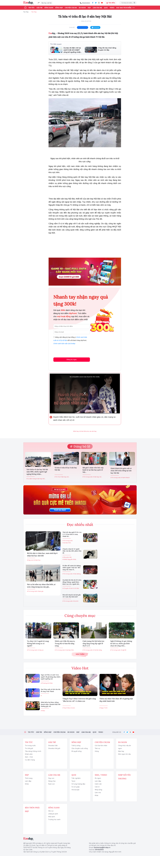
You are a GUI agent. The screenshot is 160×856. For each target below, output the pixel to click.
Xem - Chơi (29, 757)
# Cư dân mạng (31, 478)
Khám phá (28, 754)
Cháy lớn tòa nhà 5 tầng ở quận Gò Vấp (107, 49)
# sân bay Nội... (41, 478)
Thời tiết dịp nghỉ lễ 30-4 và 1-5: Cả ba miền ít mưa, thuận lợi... (72, 534)
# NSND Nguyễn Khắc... (70, 559)
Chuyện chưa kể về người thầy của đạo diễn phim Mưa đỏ (72, 551)
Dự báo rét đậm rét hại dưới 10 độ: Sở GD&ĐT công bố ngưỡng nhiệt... (72, 50)
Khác (96, 795)
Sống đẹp (59, 8)
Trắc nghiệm (76, 778)
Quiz (106, 8)
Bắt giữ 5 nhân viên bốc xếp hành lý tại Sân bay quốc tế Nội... (93, 470)
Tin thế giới (29, 748)
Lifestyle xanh (53, 814)
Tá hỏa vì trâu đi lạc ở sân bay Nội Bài (66, 469)
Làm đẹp (28, 781)
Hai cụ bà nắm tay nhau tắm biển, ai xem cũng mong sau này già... (41, 585)
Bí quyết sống (77, 751)
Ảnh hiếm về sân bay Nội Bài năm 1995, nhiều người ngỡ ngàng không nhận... (37, 471)
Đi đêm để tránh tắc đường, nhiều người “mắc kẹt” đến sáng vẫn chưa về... (72, 567)
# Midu (43, 710)
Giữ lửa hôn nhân (101, 745)
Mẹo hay (121, 751)
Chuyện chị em (71, 8)
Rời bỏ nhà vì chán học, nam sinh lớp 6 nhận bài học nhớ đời (42, 554)
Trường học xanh (54, 819)
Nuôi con (51, 784)
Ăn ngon (82, 8)
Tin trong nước (30, 745)
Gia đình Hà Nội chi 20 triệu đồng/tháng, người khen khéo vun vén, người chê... (72, 582)
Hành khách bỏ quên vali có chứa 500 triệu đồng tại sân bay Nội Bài (121, 470)
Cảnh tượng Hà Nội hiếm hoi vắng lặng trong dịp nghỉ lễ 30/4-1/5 (93, 643)
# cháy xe (40, 650)
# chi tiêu (76, 588)
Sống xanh (48, 8)
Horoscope (75, 790)
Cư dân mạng (30, 760)
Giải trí (39, 8)
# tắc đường (77, 574)
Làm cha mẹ (97, 8)
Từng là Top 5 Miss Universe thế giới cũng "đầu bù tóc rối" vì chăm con (79, 700)
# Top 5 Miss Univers (69, 708)
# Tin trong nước (88, 477)
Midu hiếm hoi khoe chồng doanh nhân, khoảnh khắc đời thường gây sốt (50, 704)
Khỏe (27, 784)
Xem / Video (101, 775)
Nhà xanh (51, 817)
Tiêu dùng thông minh (33, 751)
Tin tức (31, 8)
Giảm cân (98, 784)
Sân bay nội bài (46, 3)
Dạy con (51, 778)
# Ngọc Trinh (103, 708)
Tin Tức (26, 12)
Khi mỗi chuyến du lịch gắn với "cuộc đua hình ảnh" (72, 596)
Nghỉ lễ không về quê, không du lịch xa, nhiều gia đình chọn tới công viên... (121, 643)
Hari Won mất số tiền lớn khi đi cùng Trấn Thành (50, 690)
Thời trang (28, 778)
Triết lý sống (76, 745)
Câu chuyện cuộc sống (80, 748)
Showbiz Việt (53, 745)
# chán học (37, 560)
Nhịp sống (98, 790)
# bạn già (40, 591)
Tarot (73, 781)
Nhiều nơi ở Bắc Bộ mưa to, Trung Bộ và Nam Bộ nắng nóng (65, 643)
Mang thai (52, 781)
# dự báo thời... (67, 543)
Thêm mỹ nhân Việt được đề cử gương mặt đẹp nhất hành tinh (116, 700)
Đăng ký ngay (72, 359)
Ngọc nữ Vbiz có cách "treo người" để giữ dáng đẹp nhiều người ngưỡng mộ (50, 677)
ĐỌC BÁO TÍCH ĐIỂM (123, 8)
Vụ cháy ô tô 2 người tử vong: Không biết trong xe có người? (38, 643)
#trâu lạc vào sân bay (90, 431)
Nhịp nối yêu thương (124, 777)
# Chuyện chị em (68, 588)
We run (50, 811)
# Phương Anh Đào (47, 683)
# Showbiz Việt (67, 557)
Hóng (97, 751)
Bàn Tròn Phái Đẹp (32, 809)
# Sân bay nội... (65, 477)
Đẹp (89, 8)
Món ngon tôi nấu (124, 754)
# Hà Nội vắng (97, 650)
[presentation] (68, 351)
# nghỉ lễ (123, 650)
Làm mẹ (98, 792)
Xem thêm (80, 654)
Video (112, 8)
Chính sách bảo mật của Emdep (64, 343)
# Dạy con (30, 560)
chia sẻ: (72, 27)
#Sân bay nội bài (78, 431)
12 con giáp (75, 787)
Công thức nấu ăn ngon (124, 747)
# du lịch (75, 601)
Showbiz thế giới (54, 748)
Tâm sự (97, 748)
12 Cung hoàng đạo (78, 784)
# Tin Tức (57, 477)
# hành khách (125, 477)
